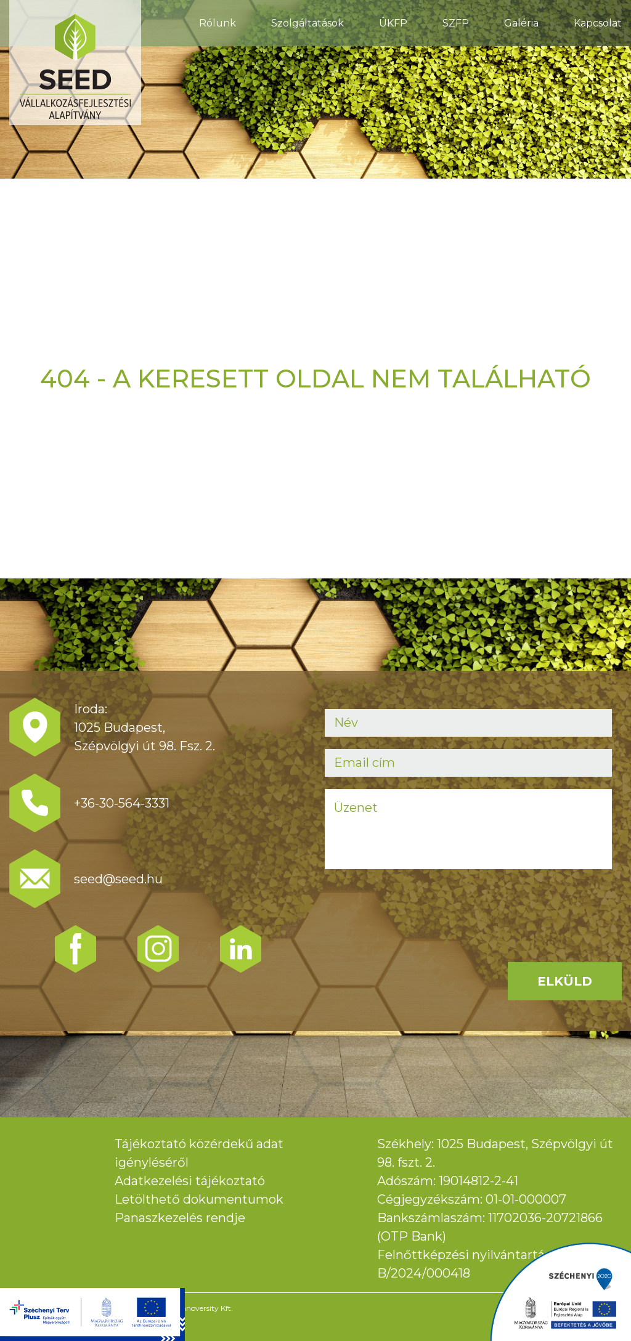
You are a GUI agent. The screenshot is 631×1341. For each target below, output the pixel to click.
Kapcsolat (598, 23)
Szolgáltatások (307, 23)
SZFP (455, 23)
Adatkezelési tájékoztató (190, 1180)
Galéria (521, 23)
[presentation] (418, 905)
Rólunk (217, 23)
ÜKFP (393, 23)
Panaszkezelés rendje (180, 1217)
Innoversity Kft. (206, 1308)
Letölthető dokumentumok (199, 1199)
